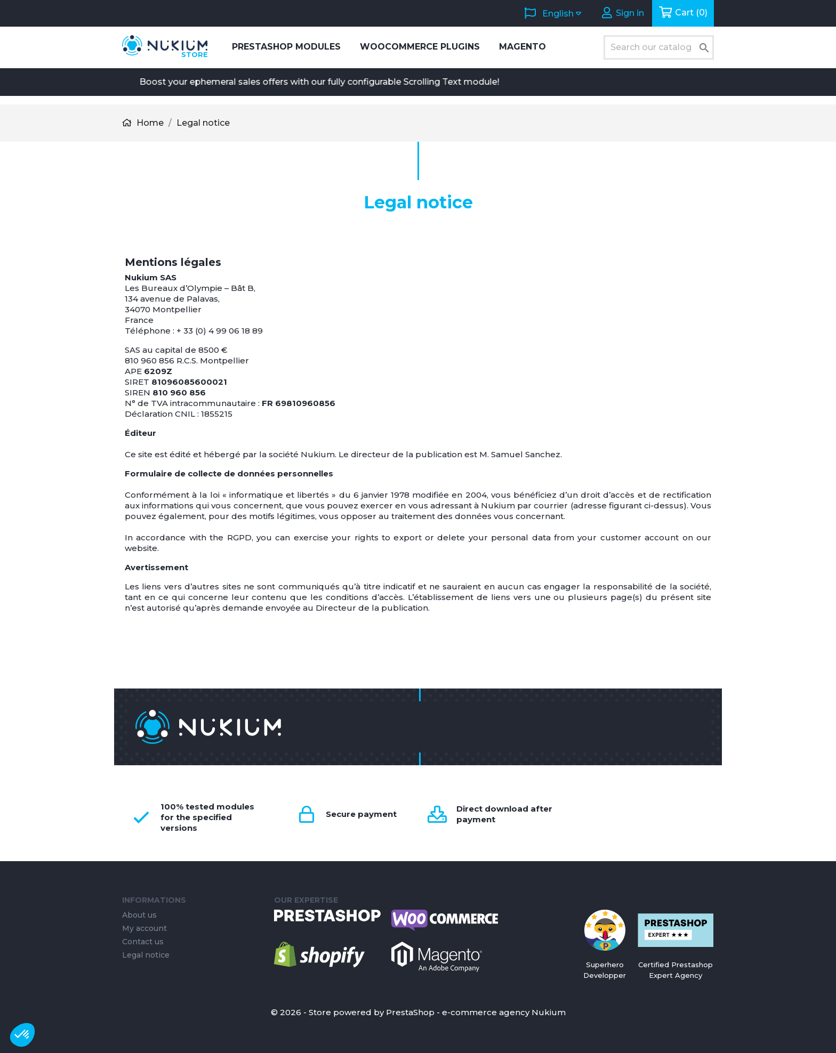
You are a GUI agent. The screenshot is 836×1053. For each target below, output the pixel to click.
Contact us (143, 941)
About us (139, 915)
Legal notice (146, 955)
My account (144, 928)
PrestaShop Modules (286, 47)
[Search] (659, 47)
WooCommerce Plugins (420, 47)
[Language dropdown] (552, 13)
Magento (522, 47)
